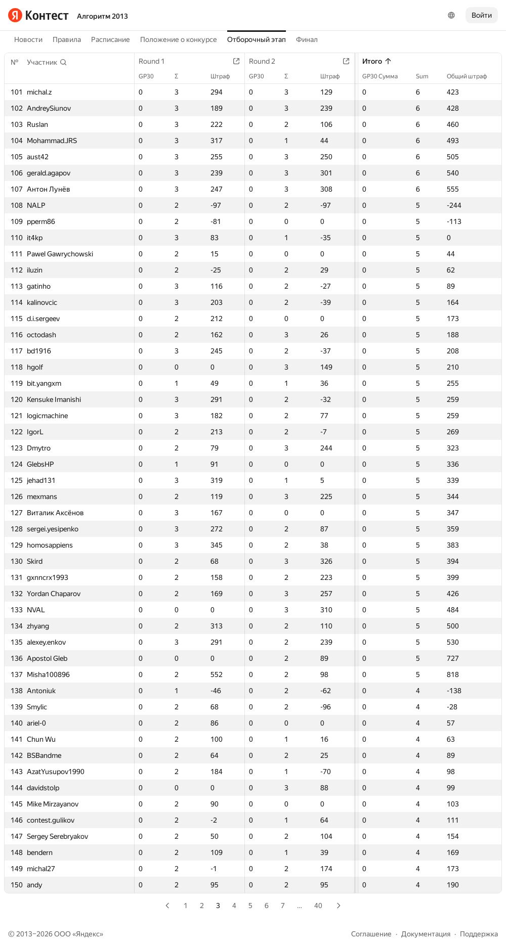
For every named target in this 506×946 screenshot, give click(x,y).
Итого (377, 61)
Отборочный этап (256, 39)
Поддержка (479, 934)
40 (318, 906)
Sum (427, 76)
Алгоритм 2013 (102, 16)
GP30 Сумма (385, 76)
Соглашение (371, 934)
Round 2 (267, 61)
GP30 (151, 76)
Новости (28, 39)
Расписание (110, 39)
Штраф (225, 76)
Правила (67, 39)
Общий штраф (472, 76)
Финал (307, 39)
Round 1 (157, 61)
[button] (47, 62)
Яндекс (88, 934)
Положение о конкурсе (178, 39)
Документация (425, 934)
